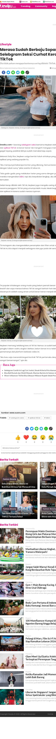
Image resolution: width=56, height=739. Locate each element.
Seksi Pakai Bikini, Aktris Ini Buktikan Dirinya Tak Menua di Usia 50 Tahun (18, 485)
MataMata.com (36, 1)
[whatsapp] (22, 72)
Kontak (50, 714)
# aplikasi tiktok (34, 418)
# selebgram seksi (16, 418)
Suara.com (25, 1)
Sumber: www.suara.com (13, 412)
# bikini (47, 418)
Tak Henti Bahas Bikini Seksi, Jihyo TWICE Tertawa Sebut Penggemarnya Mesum (18, 515)
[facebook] (3, 72)
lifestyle (46, 479)
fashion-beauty (9, 479)
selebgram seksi (28, 144)
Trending (25, 6)
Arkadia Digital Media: (8, 1)
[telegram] (17, 72)
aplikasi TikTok (10, 148)
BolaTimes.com (49, 1)
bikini (21, 176)
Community (41, 6)
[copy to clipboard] (27, 72)
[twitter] (8, 72)
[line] (13, 72)
